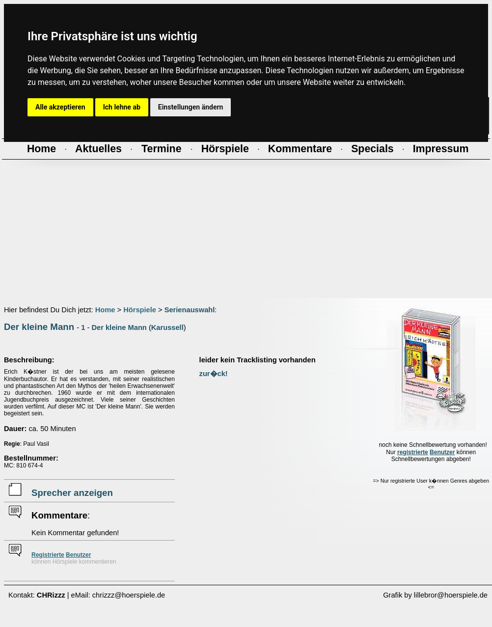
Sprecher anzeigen (72, 493)
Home (105, 310)
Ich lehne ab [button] (121, 107)
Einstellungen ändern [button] (190, 107)
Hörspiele (139, 310)
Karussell (167, 327)
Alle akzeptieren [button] (60, 107)
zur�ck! (213, 374)
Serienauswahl (189, 310)
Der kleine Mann (39, 327)
